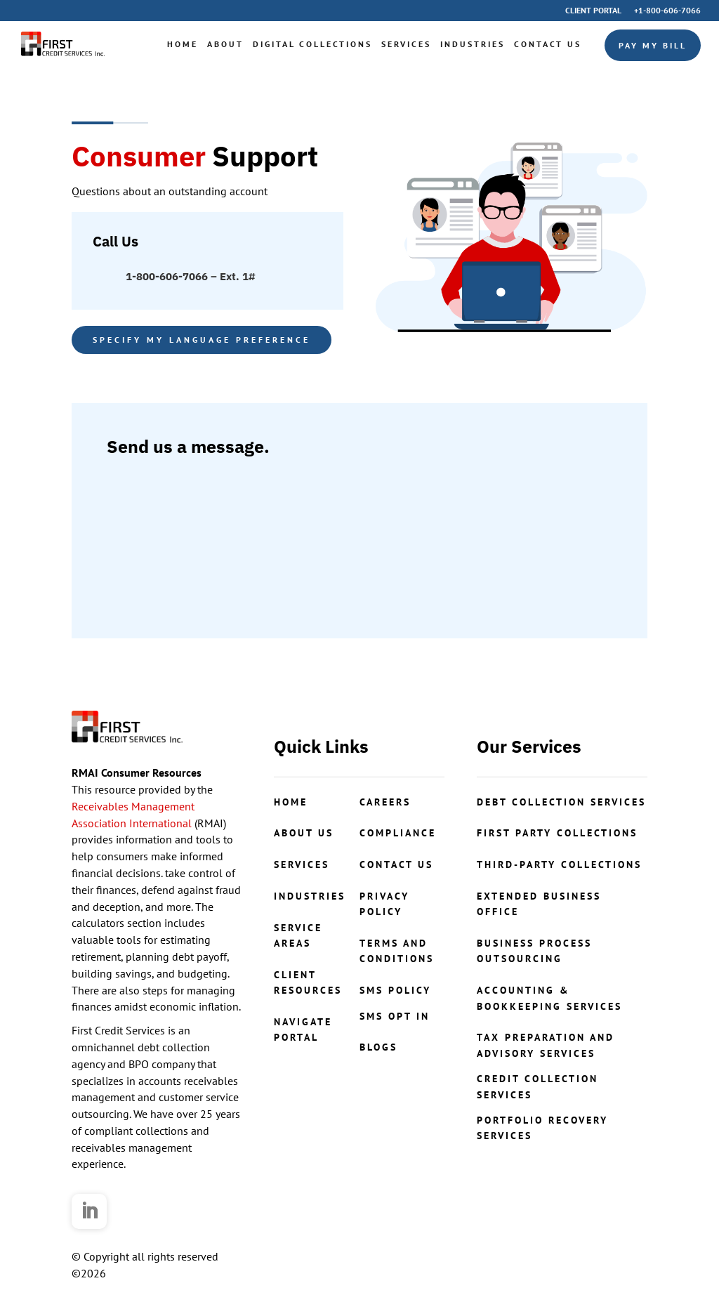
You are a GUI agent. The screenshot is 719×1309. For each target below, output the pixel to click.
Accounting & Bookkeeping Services (549, 998)
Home (182, 44)
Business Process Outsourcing (534, 951)
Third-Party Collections (559, 864)
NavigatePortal (303, 1029)
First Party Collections (557, 833)
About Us (304, 833)
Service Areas (298, 935)
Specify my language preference (201, 339)
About (225, 44)
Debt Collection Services (561, 802)
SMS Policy (395, 990)
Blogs (378, 1047)
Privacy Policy (384, 904)
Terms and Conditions (397, 951)
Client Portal (593, 10)
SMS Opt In (395, 1016)
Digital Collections (312, 44)
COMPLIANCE (398, 833)
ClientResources (308, 982)
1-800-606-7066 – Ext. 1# (190, 276)
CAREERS (385, 802)
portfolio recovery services (542, 1128)
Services (406, 44)
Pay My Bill (653, 45)
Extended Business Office (539, 904)
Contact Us (547, 44)
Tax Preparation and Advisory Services (545, 1045)
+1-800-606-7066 (667, 10)
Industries (472, 44)
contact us (396, 864)
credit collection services (537, 1086)
